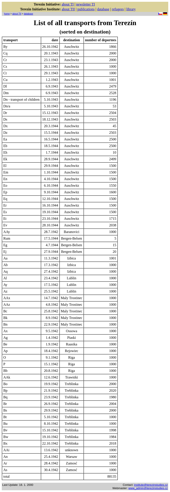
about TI (67, 4)
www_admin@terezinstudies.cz (148, 488)
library (131, 9)
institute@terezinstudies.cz (151, 484)
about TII (68, 9)
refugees (118, 9)
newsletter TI (85, 4)
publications (86, 9)
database (103, 9)
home (7, 14)
